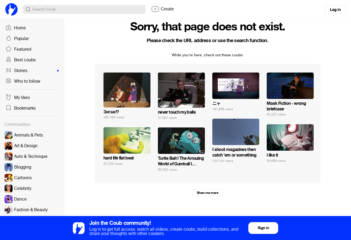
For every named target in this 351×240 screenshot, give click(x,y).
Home (15, 28)
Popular (17, 38)
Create (162, 9)
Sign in (263, 227)
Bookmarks (20, 108)
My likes (17, 97)
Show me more (207, 193)
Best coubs (20, 60)
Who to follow (22, 81)
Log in (335, 9)
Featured (18, 49)
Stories (32, 70)
